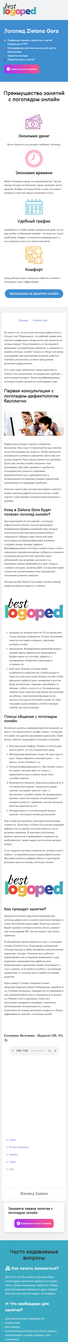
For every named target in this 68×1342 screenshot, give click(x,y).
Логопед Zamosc (34, 1193)
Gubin (12, 1140)
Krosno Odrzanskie (19, 1147)
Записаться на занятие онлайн (34, 294)
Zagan (12, 1161)
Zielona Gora (40, 320)
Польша (23, 320)
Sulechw (13, 1154)
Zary (11, 1169)
